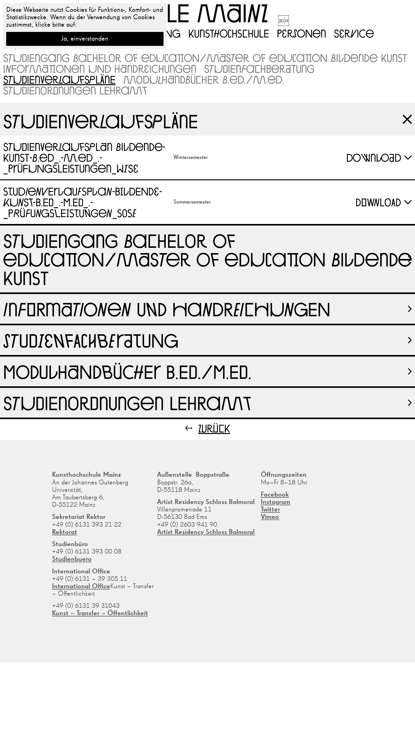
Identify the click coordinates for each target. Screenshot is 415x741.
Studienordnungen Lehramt (74, 90)
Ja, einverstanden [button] (84, 38)
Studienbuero (72, 559)
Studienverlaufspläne (59, 79)
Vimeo (270, 517)
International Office (81, 586)
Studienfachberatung (259, 68)
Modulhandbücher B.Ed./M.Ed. (203, 79)
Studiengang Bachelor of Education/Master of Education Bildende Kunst (205, 57)
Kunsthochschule (228, 33)
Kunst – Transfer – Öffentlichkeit (100, 613)
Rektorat (64, 532)
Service (354, 33)
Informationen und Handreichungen (99, 68)
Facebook (275, 494)
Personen (301, 33)
